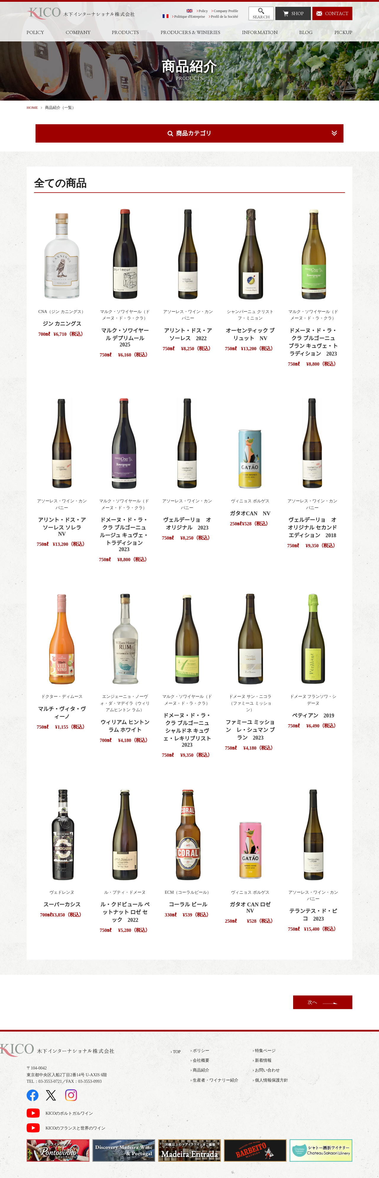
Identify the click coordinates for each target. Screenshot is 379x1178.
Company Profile (226, 11)
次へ (312, 1002)
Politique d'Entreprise (189, 16)
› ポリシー (199, 1050)
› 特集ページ (264, 1050)
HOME (32, 107)
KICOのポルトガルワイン (69, 1113)
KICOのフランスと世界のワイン (75, 1128)
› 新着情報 (262, 1060)
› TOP (176, 1052)
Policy (203, 11)
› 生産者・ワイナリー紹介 (214, 1080)
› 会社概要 (199, 1060)
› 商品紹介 (199, 1070)
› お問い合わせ (266, 1070)
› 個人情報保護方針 (270, 1080)
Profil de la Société (224, 16)
